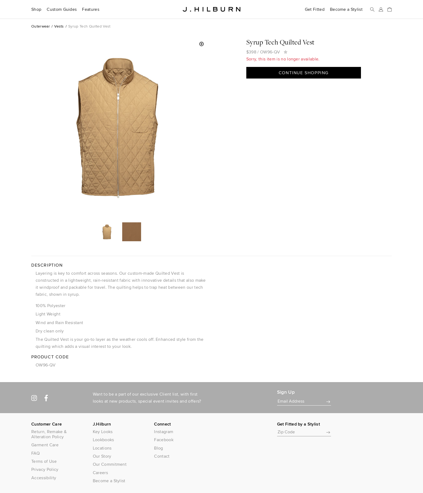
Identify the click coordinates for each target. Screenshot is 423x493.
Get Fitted (315, 9)
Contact (161, 456)
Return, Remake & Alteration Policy (49, 434)
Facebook (163, 439)
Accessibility (43, 477)
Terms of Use (44, 461)
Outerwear (40, 26)
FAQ (35, 453)
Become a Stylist (346, 9)
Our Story (102, 456)
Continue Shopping (304, 73)
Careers (100, 472)
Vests (59, 26)
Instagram (163, 431)
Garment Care (45, 444)
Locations (102, 448)
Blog (158, 448)
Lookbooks (103, 439)
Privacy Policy (44, 469)
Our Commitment (110, 464)
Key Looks (103, 431)
